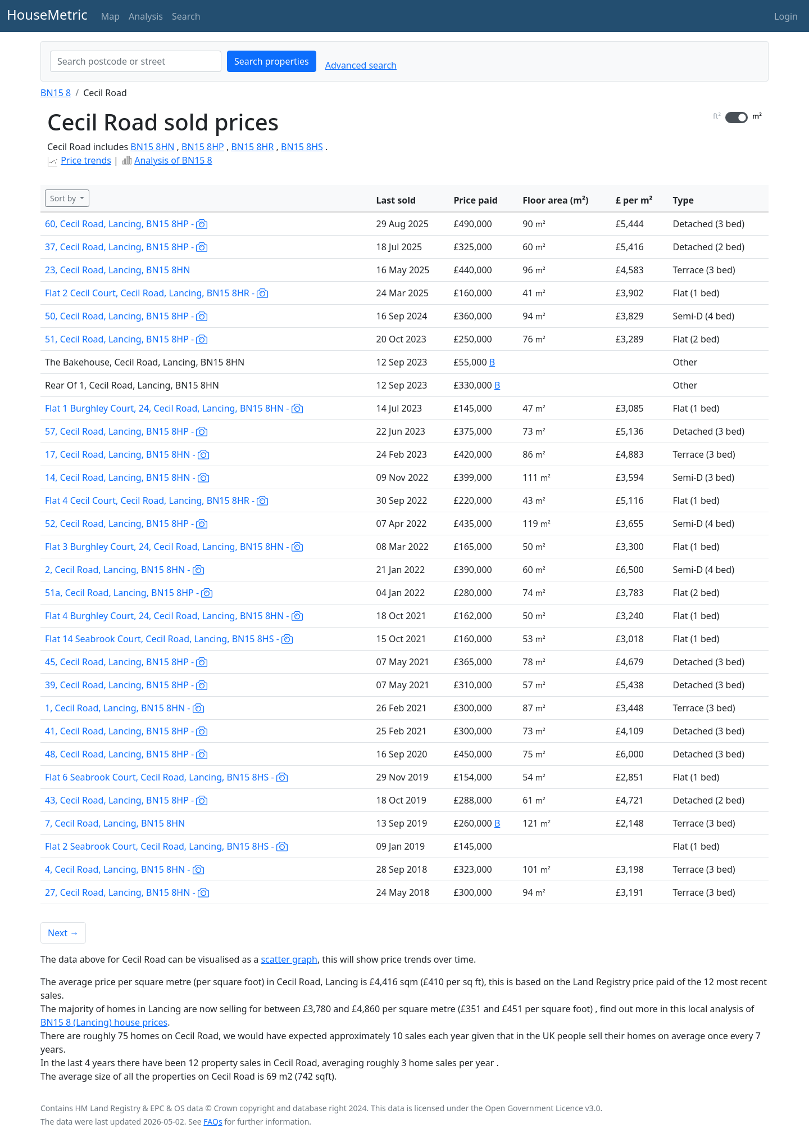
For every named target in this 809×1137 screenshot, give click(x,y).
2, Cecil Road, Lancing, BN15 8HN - (124, 569)
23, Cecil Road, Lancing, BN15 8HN (117, 270)
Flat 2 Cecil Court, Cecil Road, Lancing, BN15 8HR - (156, 293)
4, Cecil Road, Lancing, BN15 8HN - (124, 869)
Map (110, 16)
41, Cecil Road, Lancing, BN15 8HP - (126, 731)
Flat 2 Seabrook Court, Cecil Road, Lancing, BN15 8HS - (166, 846)
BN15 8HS (302, 147)
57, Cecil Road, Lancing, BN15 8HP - (126, 431)
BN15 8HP (202, 147)
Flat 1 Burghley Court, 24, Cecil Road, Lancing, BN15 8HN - (174, 408)
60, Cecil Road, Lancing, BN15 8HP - (126, 224)
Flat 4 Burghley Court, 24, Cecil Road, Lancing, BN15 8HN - (174, 616)
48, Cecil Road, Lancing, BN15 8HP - (126, 754)
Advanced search (361, 65)
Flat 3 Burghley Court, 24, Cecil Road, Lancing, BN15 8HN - (174, 546)
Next (63, 933)
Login (786, 16)
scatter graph (289, 959)
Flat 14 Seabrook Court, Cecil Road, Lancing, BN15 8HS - (169, 639)
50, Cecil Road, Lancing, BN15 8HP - (126, 316)
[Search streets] (135, 61)
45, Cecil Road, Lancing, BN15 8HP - (126, 662)
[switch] (736, 117)
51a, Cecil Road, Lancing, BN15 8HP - (128, 592)
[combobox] (135, 61)
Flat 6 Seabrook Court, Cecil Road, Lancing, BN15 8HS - (166, 777)
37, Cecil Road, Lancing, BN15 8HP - (126, 247)
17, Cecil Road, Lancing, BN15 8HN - (127, 454)
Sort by (64, 198)
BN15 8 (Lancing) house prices (103, 1022)
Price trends (86, 160)
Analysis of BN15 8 (173, 160)
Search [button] (186, 16)
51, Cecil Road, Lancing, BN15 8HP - (126, 339)
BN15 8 (55, 93)
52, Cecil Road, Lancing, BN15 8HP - (126, 523)
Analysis (146, 16)
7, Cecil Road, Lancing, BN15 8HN (115, 823)
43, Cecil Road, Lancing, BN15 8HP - (126, 800)
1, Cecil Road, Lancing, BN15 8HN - (124, 708)
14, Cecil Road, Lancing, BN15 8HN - (127, 477)
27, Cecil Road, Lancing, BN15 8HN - (127, 892)
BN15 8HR (252, 147)
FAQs (212, 1121)
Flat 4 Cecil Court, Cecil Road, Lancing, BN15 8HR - (156, 500)
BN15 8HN (152, 147)
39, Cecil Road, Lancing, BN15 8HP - (126, 685)
